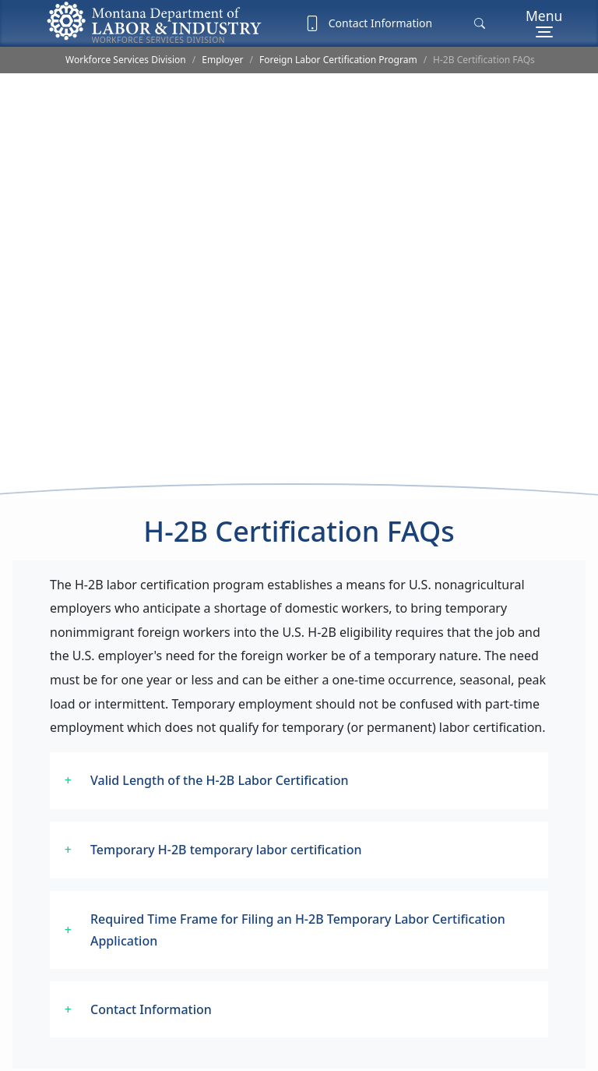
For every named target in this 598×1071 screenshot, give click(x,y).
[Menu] (543, 23)
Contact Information (368, 23)
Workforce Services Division (125, 59)
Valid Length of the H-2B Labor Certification (219, 757)
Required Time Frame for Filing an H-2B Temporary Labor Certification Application (297, 907)
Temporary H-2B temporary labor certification (226, 827)
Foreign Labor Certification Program (338, 59)
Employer (222, 59)
